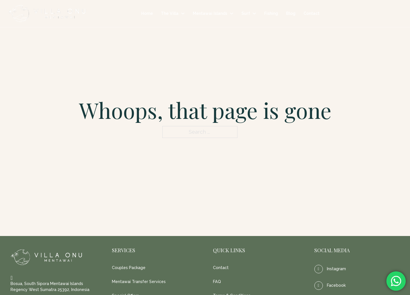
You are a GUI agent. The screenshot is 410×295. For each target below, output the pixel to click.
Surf (245, 13)
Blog (291, 13)
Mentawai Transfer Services (139, 281)
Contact (311, 13)
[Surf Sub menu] (254, 13)
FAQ (217, 281)
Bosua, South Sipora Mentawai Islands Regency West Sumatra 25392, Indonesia (50, 286)
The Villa (170, 13)
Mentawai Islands (210, 13)
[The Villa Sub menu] (183, 13)
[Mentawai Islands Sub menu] (231, 13)
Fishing (271, 13)
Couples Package (128, 267)
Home (147, 13)
